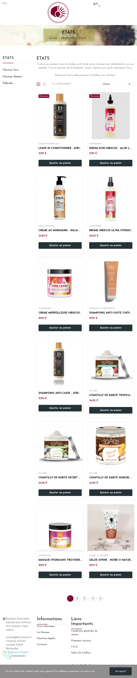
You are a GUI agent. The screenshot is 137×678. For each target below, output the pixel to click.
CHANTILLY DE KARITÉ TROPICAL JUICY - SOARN (110, 395)
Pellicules (8, 83)
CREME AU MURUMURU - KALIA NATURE (60, 230)
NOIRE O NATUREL (99, 556)
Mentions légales (46, 638)
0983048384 (18, 656)
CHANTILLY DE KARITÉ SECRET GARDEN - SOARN (60, 477)
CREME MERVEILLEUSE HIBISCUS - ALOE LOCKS (60, 313)
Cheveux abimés (12, 76)
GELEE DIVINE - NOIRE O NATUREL (110, 560)
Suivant (100, 598)
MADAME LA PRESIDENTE (102, 308)
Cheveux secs (11, 70)
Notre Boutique (45, 626)
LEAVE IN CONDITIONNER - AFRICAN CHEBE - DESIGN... (60, 148)
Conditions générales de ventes (84, 633)
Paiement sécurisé (81, 640)
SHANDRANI (95, 144)
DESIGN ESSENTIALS (49, 144)
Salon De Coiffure (81, 652)
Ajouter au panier (60, 163)
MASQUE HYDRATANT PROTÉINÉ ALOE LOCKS (60, 560)
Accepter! (120, 671)
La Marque (43, 632)
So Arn (93, 391)
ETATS (8, 58)
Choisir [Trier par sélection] (117, 84)
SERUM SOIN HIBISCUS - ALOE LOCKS (110, 148)
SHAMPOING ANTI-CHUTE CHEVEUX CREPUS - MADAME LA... (110, 313)
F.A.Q (74, 646)
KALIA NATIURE (46, 226)
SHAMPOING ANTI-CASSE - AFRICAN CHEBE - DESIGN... (60, 393)
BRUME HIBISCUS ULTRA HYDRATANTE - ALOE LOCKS (110, 230)
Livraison (42, 644)
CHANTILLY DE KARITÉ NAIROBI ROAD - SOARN (110, 477)
